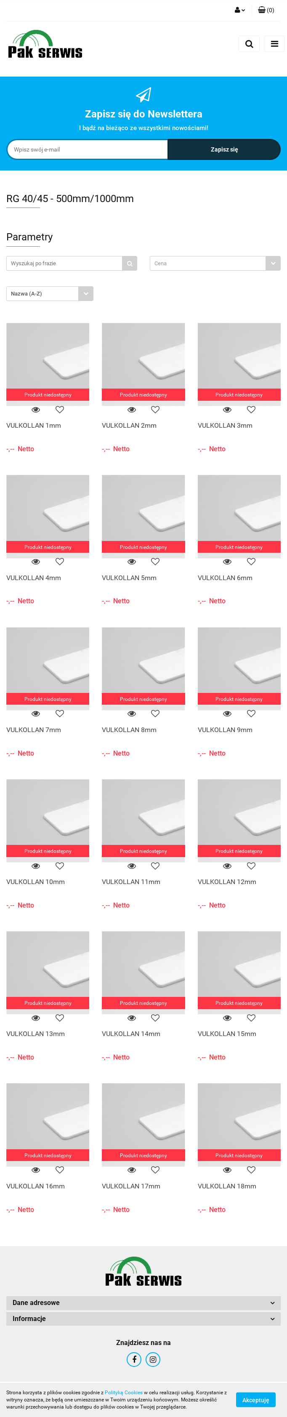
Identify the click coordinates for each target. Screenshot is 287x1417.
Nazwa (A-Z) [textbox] (26, 293)
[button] (266, 10)
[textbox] (207, 263)
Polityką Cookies (124, 1393)
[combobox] (215, 263)
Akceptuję (255, 1400)
